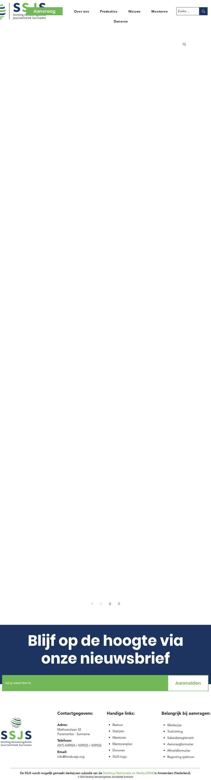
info (60, 757)
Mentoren (119, 737)
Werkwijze (174, 725)
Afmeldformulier (178, 750)
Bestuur (118, 725)
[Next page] (119, 603)
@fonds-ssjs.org (73, 757)
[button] (184, 44)
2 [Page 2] (110, 604)
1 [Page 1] (101, 604)
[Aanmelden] (188, 683)
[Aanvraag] (44, 11)
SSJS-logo (120, 757)
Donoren (119, 750)
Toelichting (175, 731)
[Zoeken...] (184, 11)
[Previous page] (92, 603)
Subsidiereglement (180, 738)
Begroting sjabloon (180, 757)
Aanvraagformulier (180, 744)
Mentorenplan (122, 744)
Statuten (118, 731)
